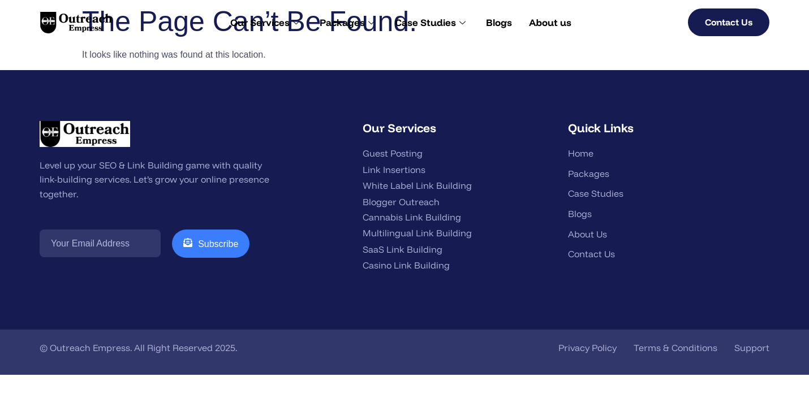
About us (550, 22)
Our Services (264, 22)
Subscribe (210, 243)
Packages (347, 22)
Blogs (499, 22)
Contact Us (728, 22)
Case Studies (430, 22)
